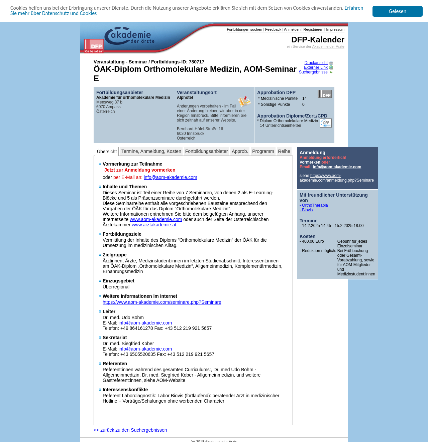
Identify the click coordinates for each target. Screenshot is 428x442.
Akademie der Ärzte (328, 46)
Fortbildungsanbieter (206, 151)
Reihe (284, 151)
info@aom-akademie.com (170, 177)
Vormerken (310, 162)
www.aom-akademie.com (156, 219)
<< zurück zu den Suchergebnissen (130, 430)
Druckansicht (319, 62)
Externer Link (318, 67)
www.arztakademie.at (154, 224)
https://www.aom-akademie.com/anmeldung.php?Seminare (337, 178)
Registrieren (313, 29)
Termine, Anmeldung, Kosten (151, 151)
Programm (263, 151)
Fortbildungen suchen (244, 29)
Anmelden (292, 29)
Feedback (272, 29)
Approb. (240, 151)
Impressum (334, 29)
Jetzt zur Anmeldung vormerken (140, 170)
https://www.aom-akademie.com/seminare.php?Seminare (162, 302)
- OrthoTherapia (314, 205)
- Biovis (306, 210)
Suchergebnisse (316, 72)
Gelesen (397, 11)
